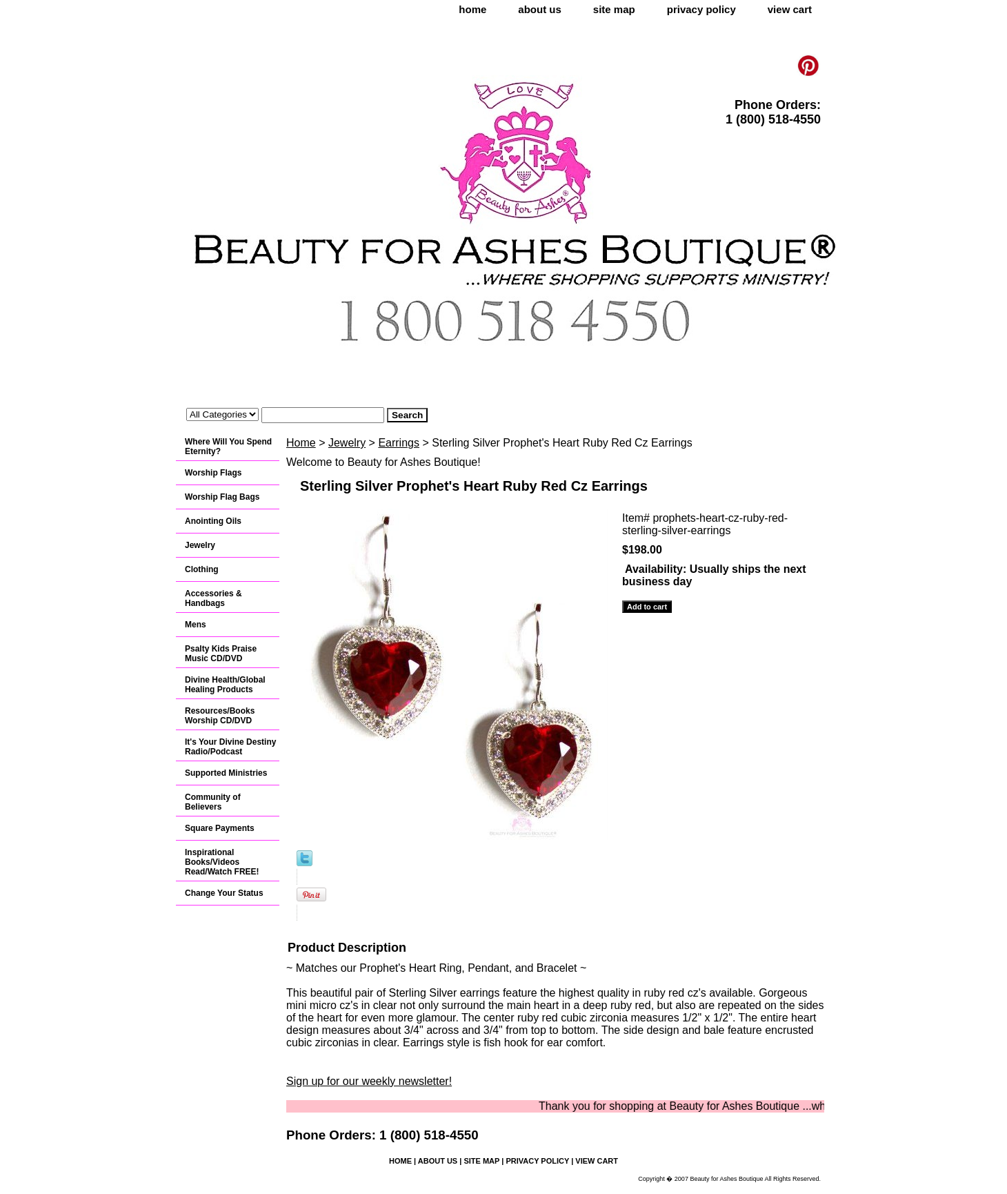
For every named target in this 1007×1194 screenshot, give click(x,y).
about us (539, 9)
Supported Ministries (226, 773)
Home (301, 443)
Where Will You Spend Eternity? (228, 446)
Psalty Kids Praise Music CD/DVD (221, 653)
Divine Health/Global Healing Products (225, 684)
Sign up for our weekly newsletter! (369, 1081)
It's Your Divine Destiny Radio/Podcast (230, 746)
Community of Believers (213, 802)
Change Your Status (224, 893)
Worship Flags (213, 473)
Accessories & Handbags (213, 598)
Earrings (398, 443)
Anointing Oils (213, 521)
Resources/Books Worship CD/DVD (220, 715)
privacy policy (701, 9)
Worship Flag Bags (222, 497)
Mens (195, 624)
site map (614, 9)
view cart (790, 9)
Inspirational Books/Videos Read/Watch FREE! (222, 862)
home (472, 9)
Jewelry (347, 443)
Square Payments (220, 828)
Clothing (202, 569)
